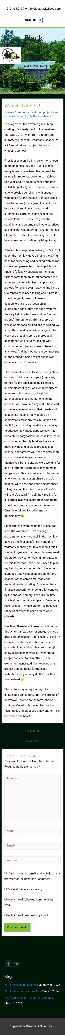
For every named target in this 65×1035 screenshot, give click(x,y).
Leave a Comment (15, 112)
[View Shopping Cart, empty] (32, 20)
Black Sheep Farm (34, 48)
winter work (19, 116)
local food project (41, 112)
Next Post (32, 741)
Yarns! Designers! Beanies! (21, 984)
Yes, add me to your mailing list (25, 889)
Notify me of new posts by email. (28, 915)
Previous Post (32, 730)
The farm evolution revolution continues (29, 997)
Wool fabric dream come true (22, 991)
